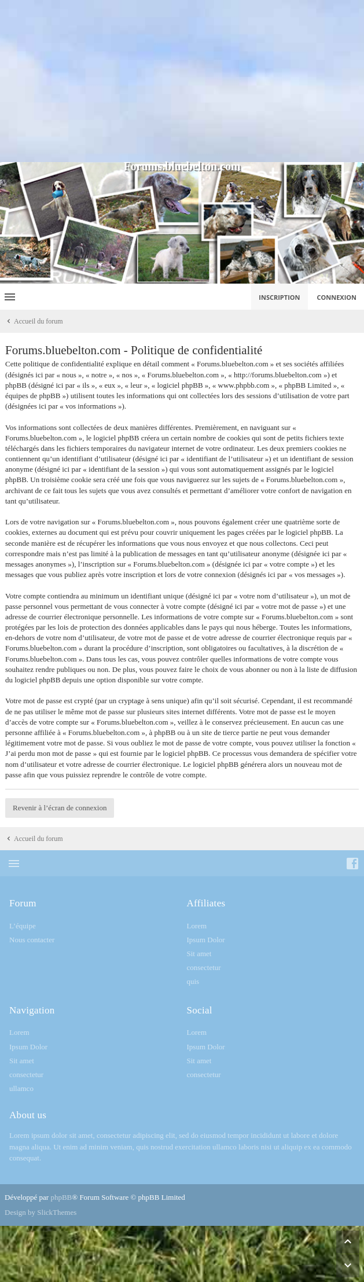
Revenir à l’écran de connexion (59, 807)
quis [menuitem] (193, 981)
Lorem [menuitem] (197, 925)
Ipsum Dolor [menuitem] (206, 939)
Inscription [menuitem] (279, 297)
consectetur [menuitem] (204, 967)
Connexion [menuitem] (337, 297)
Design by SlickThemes (40, 1212)
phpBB (61, 1197)
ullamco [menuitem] (21, 1088)
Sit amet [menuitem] (199, 953)
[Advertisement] (182, 81)
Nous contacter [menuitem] (31, 939)
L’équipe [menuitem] (22, 925)
